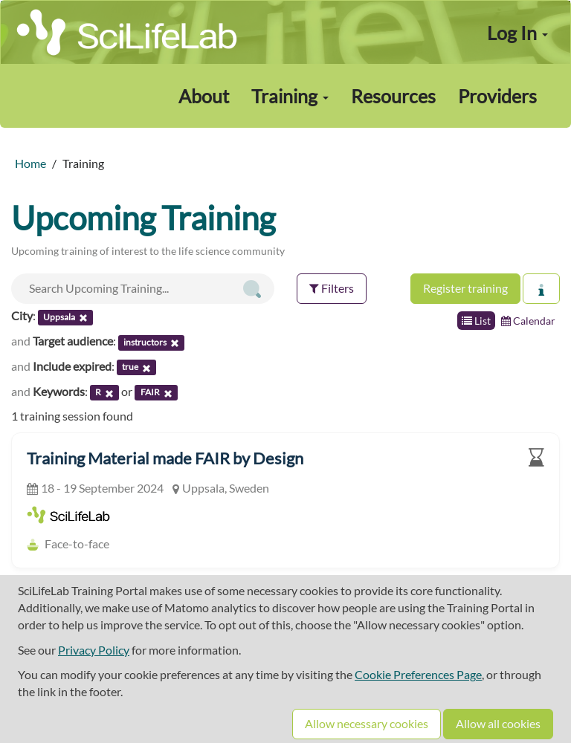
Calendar (528, 320)
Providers (497, 96)
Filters (331, 288)
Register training (465, 288)
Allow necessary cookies (366, 723)
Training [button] (290, 96)
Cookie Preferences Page (418, 674)
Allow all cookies (498, 723)
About (203, 96)
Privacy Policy (93, 650)
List (476, 320)
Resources (393, 96)
